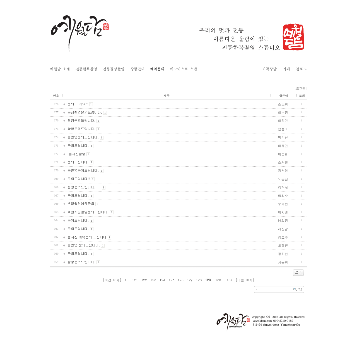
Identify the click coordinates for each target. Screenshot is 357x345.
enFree (303, 299)
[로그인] (301, 88)
